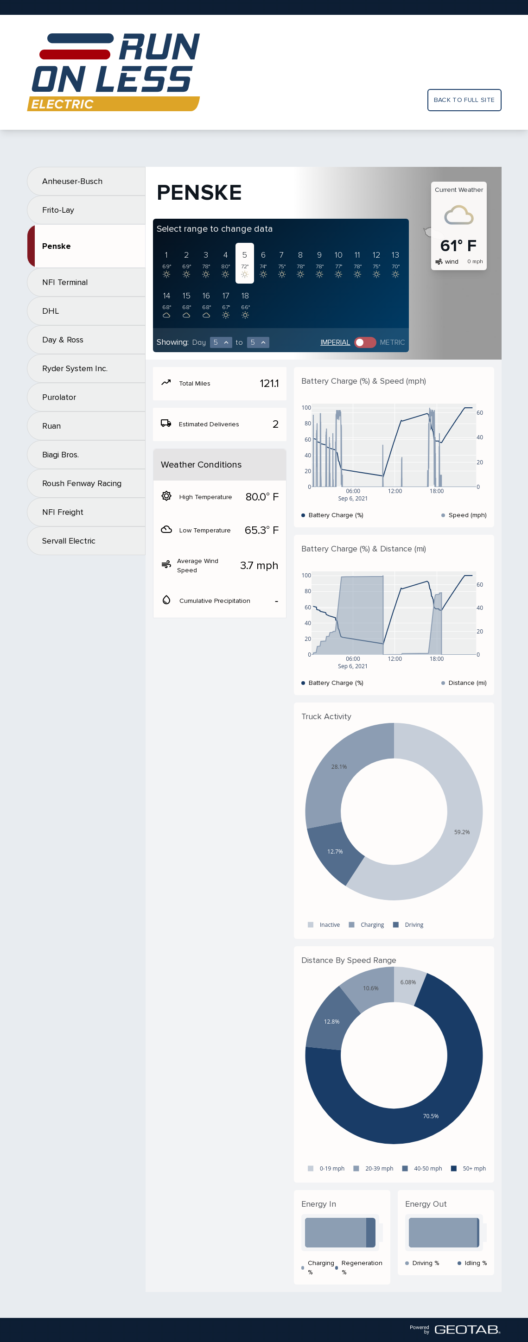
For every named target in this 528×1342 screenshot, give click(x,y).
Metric (392, 342)
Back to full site (464, 100)
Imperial (335, 342)
